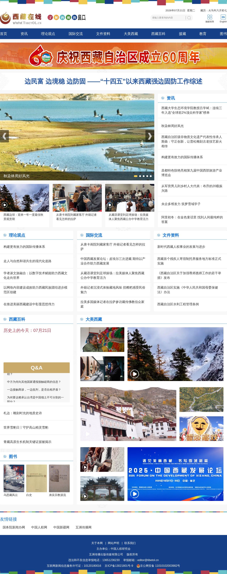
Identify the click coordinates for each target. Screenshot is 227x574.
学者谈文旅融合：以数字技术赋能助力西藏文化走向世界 (35, 275)
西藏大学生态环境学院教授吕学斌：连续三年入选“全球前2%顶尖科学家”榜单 (191, 110)
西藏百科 (158, 34)
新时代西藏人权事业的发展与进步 (181, 247)
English (223, 21)
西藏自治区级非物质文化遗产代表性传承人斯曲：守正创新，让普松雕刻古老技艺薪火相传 (191, 141)
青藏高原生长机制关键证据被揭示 (27, 442)
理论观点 (48, 34)
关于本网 (97, 543)
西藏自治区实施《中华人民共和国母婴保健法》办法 (187, 290)
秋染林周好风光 (172, 126)
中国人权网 (39, 527)
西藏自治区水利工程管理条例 (178, 304)
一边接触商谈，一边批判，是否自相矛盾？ (34, 390)
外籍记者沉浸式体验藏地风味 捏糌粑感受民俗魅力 (113, 290)
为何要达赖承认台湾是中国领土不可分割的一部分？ (35, 400)
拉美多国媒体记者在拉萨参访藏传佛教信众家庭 (112, 304)
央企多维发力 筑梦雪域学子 (181, 204)
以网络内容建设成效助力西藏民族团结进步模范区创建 (35, 290)
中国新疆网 (61, 527)
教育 (202, 34)
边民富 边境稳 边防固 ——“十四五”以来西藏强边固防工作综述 (113, 81)
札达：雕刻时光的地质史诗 (23, 413)
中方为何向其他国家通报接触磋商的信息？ (34, 383)
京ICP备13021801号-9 (119, 565)
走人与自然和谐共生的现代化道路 (27, 261)
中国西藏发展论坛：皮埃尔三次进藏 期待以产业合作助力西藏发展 (113, 261)
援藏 (182, 34)
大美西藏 (131, 34)
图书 (223, 34)
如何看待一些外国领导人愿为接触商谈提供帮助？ (35, 373)
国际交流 (76, 34)
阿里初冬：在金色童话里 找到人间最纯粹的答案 (192, 220)
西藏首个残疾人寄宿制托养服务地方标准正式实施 (189, 261)
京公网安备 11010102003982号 (158, 566)
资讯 (24, 34)
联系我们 (130, 543)
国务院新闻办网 (14, 527)
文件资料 (103, 34)
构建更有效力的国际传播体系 (182, 157)
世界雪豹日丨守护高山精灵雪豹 (26, 427)
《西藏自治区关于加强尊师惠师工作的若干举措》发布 (189, 275)
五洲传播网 (84, 527)
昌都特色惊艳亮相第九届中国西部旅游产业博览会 (191, 173)
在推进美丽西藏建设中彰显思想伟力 (29, 304)
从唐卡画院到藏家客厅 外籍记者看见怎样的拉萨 (113, 247)
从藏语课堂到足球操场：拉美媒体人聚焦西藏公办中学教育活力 (112, 275)
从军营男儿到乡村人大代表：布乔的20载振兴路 (191, 188)
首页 (3, 34)
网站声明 (113, 543)
